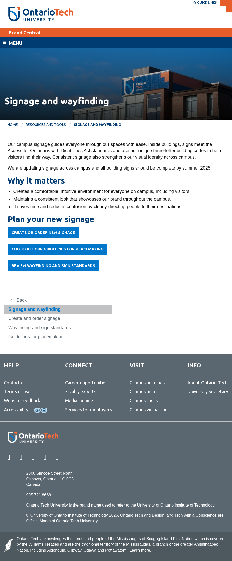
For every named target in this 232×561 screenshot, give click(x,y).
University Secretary (207, 391)
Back (22, 300)
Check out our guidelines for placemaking (57, 249)
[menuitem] (17, 125)
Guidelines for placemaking (36, 336)
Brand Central (24, 32)
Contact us (14, 382)
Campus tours (144, 400)
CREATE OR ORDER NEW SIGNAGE (43, 232)
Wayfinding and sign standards (39, 327)
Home (13, 125)
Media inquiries (80, 400)
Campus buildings (147, 382)
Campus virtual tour (149, 409)
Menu (15, 43)
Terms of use (17, 391)
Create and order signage (34, 318)
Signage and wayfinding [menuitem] (97, 125)
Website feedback (22, 400)
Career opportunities (86, 382)
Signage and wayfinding (34, 309)
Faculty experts (80, 391)
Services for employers (88, 409)
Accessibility (16, 409)
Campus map (142, 391)
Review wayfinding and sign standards (53, 265)
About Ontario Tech (207, 382)
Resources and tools (46, 125)
